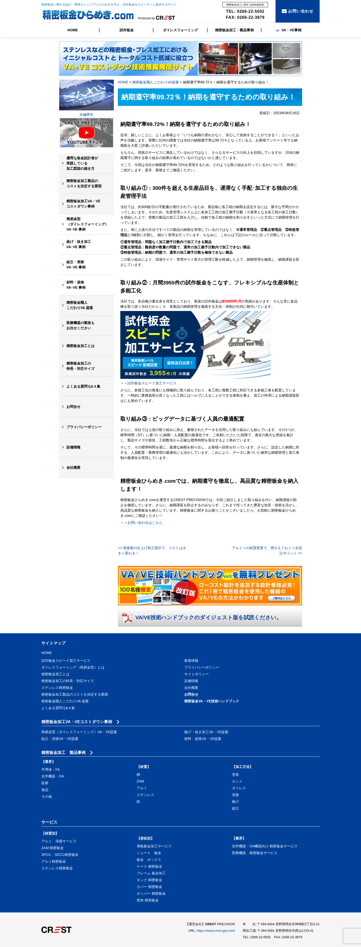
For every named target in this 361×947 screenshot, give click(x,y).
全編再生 (86, 114)
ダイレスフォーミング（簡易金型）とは (73, 667)
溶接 (235, 795)
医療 (44, 783)
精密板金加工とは (80, 346)
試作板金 (127, 30)
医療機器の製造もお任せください (80, 325)
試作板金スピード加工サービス (66, 661)
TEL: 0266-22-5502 (245, 11)
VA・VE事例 (288, 30)
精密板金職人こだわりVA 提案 (79, 305)
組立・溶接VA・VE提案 (59, 739)
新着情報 (191, 661)
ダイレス (239, 788)
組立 (235, 808)
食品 (44, 790)
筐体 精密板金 (148, 900)
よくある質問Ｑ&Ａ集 (83, 386)
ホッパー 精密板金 (151, 893)
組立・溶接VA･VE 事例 (75, 264)
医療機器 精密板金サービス (255, 853)
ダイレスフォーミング (180, 30)
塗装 (235, 774)
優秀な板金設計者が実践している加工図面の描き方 (82, 163)
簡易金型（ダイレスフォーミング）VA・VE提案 (79, 732)
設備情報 (73, 447)
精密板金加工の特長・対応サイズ (80, 366)
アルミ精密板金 (53, 861)
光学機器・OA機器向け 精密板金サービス (265, 846)
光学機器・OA (52, 776)
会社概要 (73, 467)
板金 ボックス (149, 860)
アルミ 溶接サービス (58, 841)
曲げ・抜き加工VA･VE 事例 (78, 244)
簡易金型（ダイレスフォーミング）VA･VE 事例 (87, 224)
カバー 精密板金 (149, 887)
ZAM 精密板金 (52, 848)
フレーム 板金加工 (151, 873)
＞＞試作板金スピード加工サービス (148, 383)
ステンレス (145, 795)
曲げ (235, 802)
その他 (46, 797)
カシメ (237, 781)
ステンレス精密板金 (57, 688)
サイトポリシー (196, 674)
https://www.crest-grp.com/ (216, 930)
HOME (72, 30)
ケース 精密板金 (149, 866)
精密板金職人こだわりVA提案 (155, 82)
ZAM (140, 781)
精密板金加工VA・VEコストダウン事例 (83, 203)
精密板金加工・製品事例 (234, 30)
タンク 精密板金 (149, 880)
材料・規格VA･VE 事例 (75, 284)
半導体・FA (50, 769)
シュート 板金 (149, 853)
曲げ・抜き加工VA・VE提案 (206, 732)
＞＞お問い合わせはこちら (141, 523)
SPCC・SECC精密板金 (59, 855)
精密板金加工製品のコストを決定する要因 (84, 183)
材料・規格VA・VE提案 (202, 739)
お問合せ (73, 407)
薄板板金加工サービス (154, 846)
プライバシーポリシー (84, 427)
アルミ (142, 788)
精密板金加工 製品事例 (63, 752)
